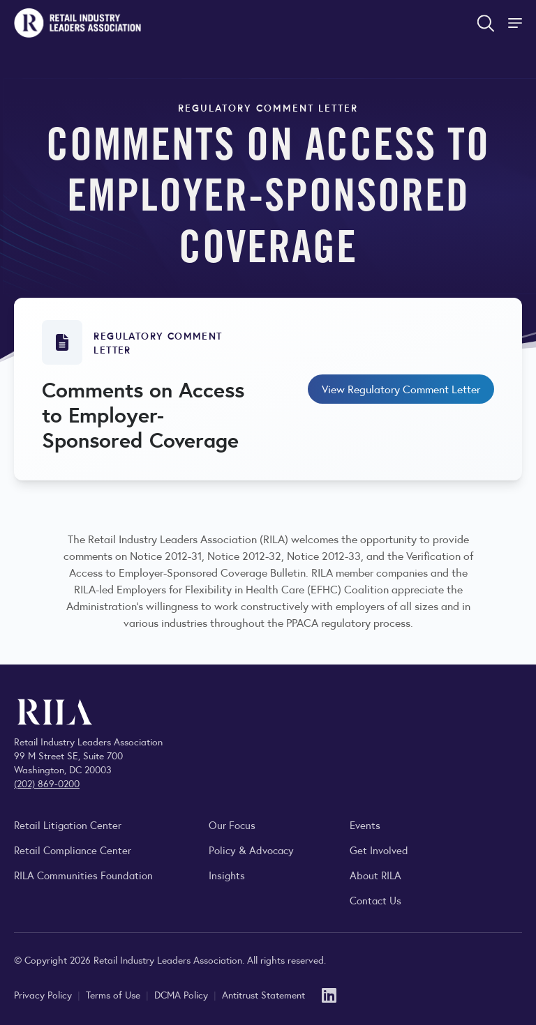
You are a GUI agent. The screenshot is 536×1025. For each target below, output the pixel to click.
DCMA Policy (182, 994)
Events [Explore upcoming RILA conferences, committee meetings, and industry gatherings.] (365, 825)
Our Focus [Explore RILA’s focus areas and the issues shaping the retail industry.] (232, 825)
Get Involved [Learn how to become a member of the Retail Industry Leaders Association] (379, 850)
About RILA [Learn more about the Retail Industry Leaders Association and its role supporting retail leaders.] (375, 875)
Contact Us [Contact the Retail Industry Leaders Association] (375, 900)
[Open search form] (486, 23)
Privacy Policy (44, 994)
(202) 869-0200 (47, 783)
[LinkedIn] (329, 994)
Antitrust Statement (263, 994)
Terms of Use (114, 994)
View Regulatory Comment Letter (401, 389)
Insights (227, 875)
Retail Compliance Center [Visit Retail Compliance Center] (72, 850)
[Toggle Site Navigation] (516, 23)
